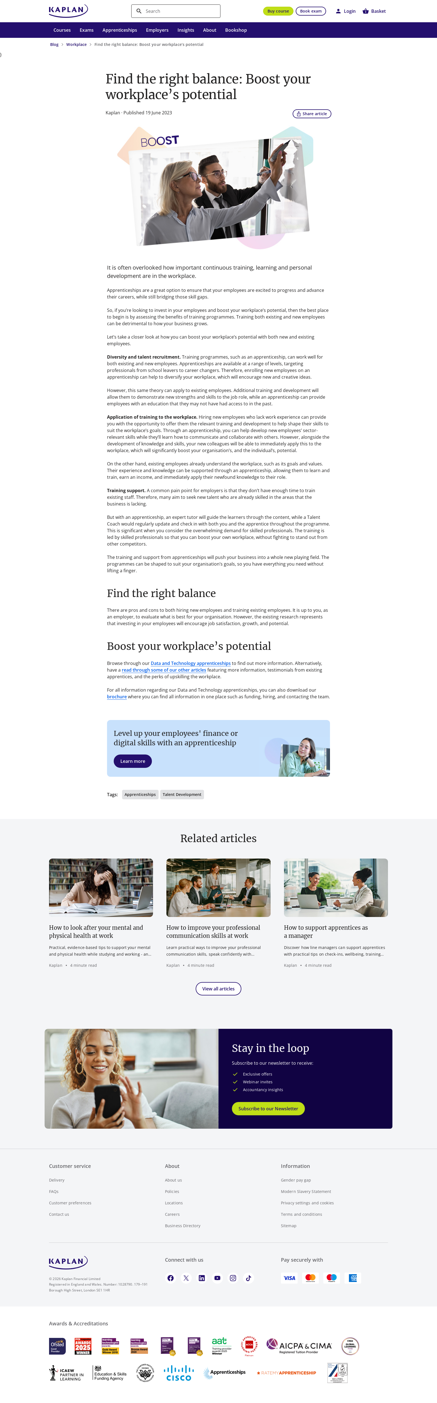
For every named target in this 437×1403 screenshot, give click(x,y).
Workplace (76, 44)
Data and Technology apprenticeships (191, 663)
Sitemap (289, 1225)
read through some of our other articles (164, 670)
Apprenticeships (120, 30)
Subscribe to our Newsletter (268, 1109)
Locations (174, 1202)
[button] (345, 11)
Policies (172, 1191)
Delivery (56, 1180)
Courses (62, 30)
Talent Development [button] (182, 794)
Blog (54, 44)
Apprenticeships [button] (140, 794)
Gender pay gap (296, 1180)
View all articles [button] (218, 989)
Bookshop (236, 30)
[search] (175, 11)
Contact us (59, 1214)
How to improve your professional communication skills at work (213, 931)
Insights (186, 30)
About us (173, 1180)
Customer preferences (70, 1202)
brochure (117, 697)
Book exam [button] (311, 11)
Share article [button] (311, 113)
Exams (87, 30)
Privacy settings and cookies (307, 1202)
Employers (157, 30)
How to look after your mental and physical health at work (96, 931)
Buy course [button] (278, 11)
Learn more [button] (132, 761)
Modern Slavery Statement (306, 1191)
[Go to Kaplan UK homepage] (68, 11)
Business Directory (182, 1225)
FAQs (54, 1191)
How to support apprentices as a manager (326, 931)
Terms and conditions (301, 1214)
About (209, 30)
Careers (172, 1214)
